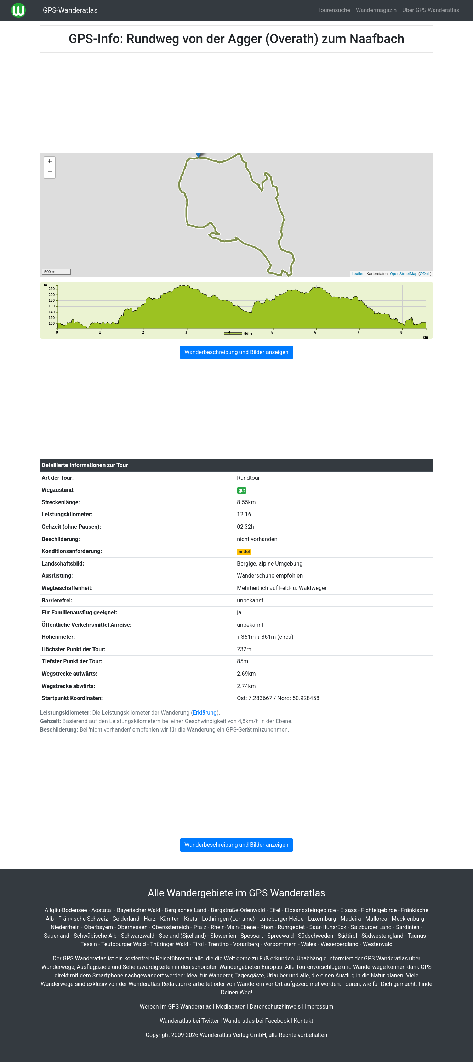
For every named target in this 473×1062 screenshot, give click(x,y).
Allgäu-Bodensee (66, 910)
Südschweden (316, 935)
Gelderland (125, 918)
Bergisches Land (185, 910)
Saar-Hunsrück (328, 927)
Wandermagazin (376, 10)
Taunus (417, 935)
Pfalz (199, 927)
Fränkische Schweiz (83, 918)
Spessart (252, 935)
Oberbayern (98, 927)
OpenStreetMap (403, 274)
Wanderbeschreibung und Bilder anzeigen (236, 352)
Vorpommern (280, 944)
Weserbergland (340, 944)
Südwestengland (382, 935)
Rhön (266, 927)
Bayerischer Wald (138, 910)
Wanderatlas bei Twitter (189, 1020)
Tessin (88, 944)
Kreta (191, 918)
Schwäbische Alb (95, 935)
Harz (149, 918)
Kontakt (303, 1020)
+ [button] (49, 162)
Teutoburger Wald (123, 944)
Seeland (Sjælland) (182, 935)
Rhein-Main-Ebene (233, 927)
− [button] (49, 172)
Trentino (218, 944)
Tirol (198, 944)
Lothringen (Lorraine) (228, 918)
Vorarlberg (246, 944)
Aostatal (102, 910)
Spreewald (280, 935)
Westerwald (378, 944)
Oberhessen (133, 927)
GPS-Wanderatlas (70, 10)
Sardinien (407, 927)
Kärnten (170, 918)
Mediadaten (231, 1006)
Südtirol (347, 935)
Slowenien (223, 935)
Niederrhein (65, 927)
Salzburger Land (371, 927)
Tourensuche (334, 10)
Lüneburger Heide (281, 918)
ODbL (425, 274)
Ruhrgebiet (291, 927)
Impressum (319, 1006)
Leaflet (357, 274)
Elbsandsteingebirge (310, 910)
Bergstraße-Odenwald (238, 910)
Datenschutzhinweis (275, 1006)
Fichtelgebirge (379, 910)
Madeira (351, 918)
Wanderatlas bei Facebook (256, 1020)
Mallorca (376, 918)
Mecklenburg (408, 918)
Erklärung (205, 712)
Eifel (274, 910)
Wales (308, 944)
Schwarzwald (137, 935)
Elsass (348, 910)
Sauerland (56, 935)
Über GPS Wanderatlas (430, 10)
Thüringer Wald (169, 944)
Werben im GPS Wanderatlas (175, 1006)
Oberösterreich (170, 927)
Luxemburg (322, 918)
